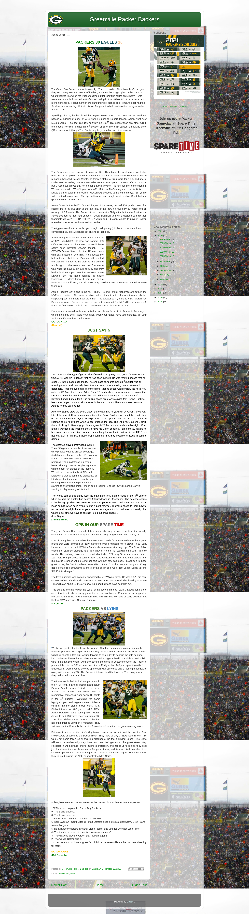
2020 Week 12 (167, 256)
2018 (160, 288)
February (165, 274)
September (166, 270)
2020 (160, 235)
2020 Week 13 (167, 252)
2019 (160, 284)
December (165, 239)
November (165, 261)
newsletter (64, 873)
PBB (72, 873)
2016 (160, 297)
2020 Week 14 (167, 247)
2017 (160, 293)
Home (100, 885)
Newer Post (59, 885)
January (164, 279)
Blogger (130, 902)
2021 (160, 231)
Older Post (139, 885)
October (164, 266)
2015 (160, 301)
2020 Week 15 (167, 243)
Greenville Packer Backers (124, 19)
